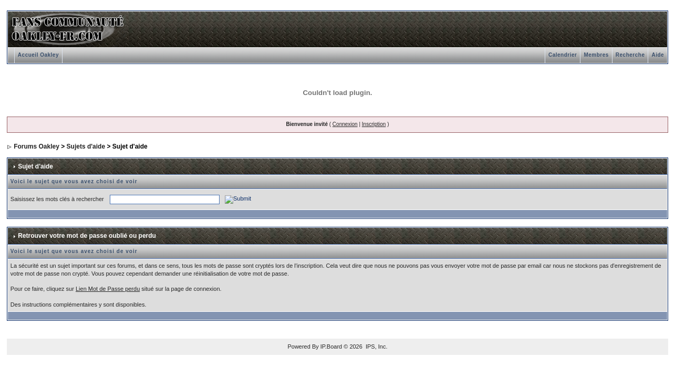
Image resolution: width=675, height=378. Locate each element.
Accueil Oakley (38, 55)
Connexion (345, 124)
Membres (596, 55)
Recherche (630, 55)
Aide (657, 55)
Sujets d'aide (86, 146)
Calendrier (562, 55)
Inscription (374, 124)
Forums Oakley (36, 146)
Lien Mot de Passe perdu (108, 289)
